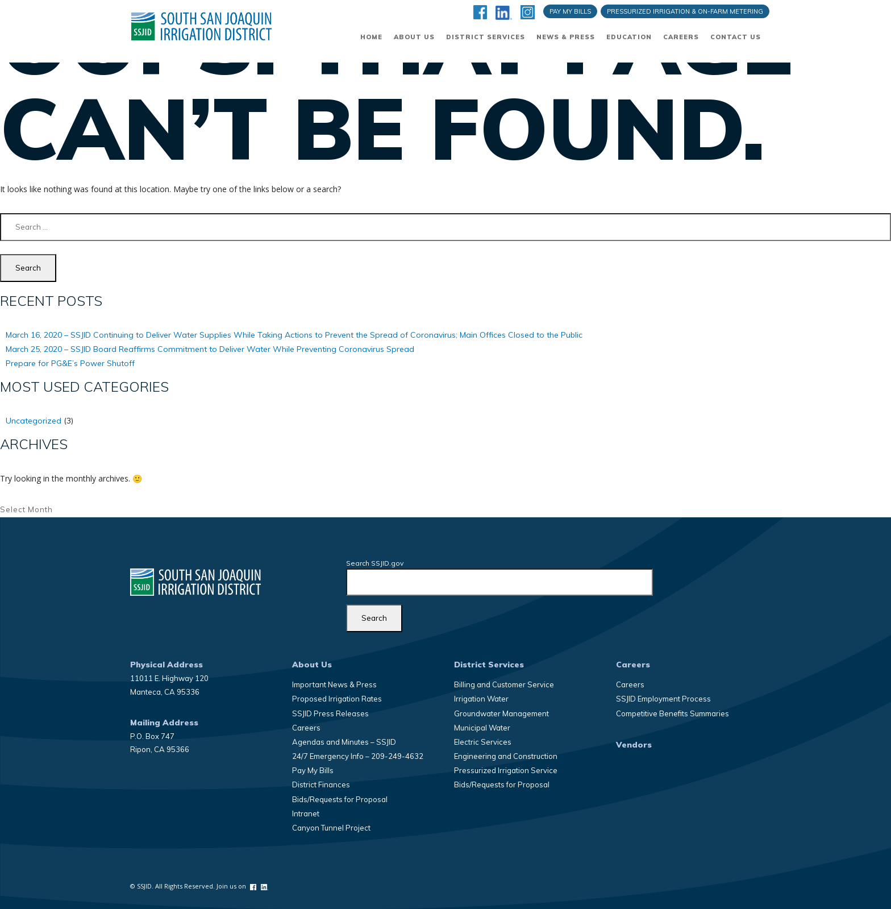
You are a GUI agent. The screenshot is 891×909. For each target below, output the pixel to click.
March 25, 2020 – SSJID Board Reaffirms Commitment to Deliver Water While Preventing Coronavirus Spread (210, 349)
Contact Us (735, 37)
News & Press (565, 37)
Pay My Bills (570, 11)
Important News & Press (334, 684)
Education (629, 37)
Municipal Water (482, 727)
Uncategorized (33, 421)
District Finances (321, 784)
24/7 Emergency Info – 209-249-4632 (357, 756)
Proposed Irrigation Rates (337, 698)
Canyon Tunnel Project (331, 827)
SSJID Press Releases (330, 713)
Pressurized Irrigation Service (505, 770)
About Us (414, 37)
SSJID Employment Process (663, 698)
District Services (485, 37)
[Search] (374, 618)
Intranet (305, 813)
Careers (681, 37)
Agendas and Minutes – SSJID (344, 741)
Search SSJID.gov (374, 563)
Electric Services (482, 741)
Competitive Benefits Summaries (672, 713)
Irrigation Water (481, 698)
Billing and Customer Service (504, 684)
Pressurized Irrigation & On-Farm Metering (685, 11)
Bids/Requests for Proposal (340, 799)
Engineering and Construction (505, 756)
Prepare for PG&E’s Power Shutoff (70, 363)
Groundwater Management (501, 713)
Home (371, 37)
